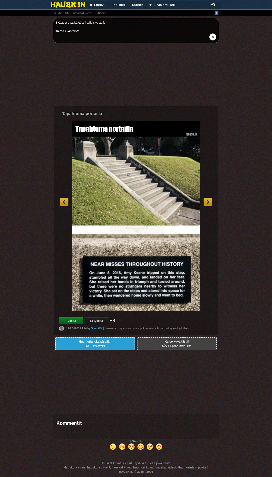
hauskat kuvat (83, 13)
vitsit (57, 13)
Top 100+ (119, 5)
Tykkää (71, 321)
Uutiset (137, 5)
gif (67, 13)
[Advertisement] (136, 76)
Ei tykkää (96, 321)
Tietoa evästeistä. (67, 31)
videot (101, 13)
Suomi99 (96, 328)
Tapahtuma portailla (82, 113)
